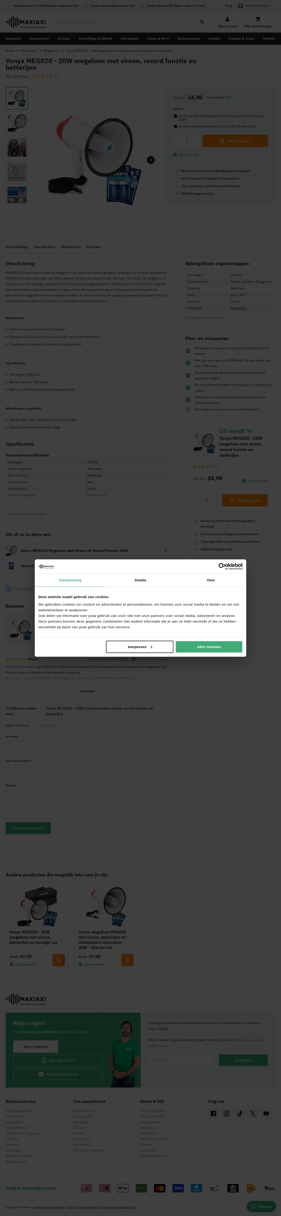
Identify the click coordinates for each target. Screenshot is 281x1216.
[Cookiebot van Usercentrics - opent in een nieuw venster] (222, 566)
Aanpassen (140, 647)
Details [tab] (140, 580)
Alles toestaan (209, 647)
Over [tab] (211, 580)
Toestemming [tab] (70, 580)
